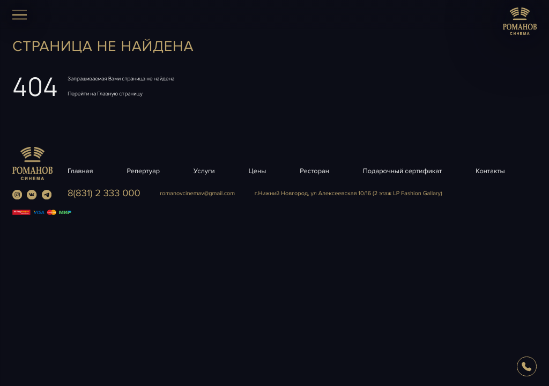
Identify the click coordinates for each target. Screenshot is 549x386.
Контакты (490, 171)
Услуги (204, 171)
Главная (80, 171)
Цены (257, 171)
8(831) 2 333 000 (104, 193)
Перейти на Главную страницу (105, 93)
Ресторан (314, 171)
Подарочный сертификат (402, 171)
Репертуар (143, 171)
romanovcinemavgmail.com (197, 193)
